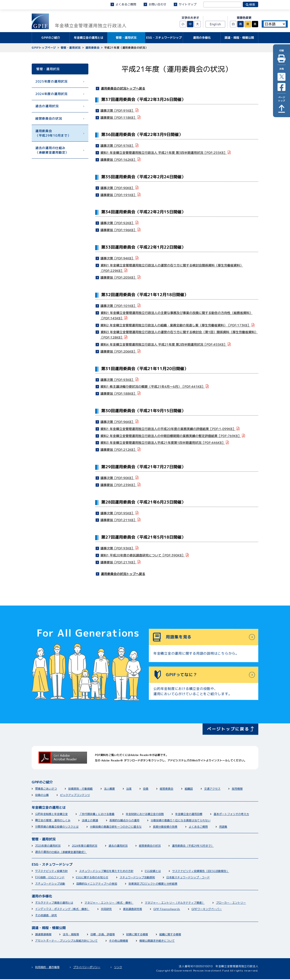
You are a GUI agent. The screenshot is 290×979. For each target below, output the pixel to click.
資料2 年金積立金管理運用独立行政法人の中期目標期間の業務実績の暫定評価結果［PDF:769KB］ (171, 435)
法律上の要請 (90, 820)
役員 (145, 788)
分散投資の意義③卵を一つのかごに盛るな (116, 826)
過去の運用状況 (47, 106)
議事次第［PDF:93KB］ (118, 379)
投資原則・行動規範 (80, 788)
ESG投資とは (153, 871)
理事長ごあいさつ (46, 788)
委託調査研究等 (132, 909)
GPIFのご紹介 (42, 782)
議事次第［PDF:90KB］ (118, 187)
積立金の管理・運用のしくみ (52, 820)
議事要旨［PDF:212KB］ (119, 449)
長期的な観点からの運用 (124, 820)
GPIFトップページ (44, 48)
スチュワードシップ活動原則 (137, 877)
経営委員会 (166, 788)
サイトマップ (187, 4)
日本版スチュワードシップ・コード (188, 877)
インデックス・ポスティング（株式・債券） (62, 909)
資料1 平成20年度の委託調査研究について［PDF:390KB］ (143, 555)
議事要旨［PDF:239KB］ (119, 484)
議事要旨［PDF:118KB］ (119, 117)
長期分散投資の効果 (165, 826)
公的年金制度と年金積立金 (51, 814)
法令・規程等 (71, 934)
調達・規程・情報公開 (49, 928)
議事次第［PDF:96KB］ (118, 422)
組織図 (189, 788)
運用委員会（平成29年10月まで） (53, 133)
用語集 (223, 826)
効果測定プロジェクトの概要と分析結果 (152, 883)
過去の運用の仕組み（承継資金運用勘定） (52, 149)
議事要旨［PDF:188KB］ (119, 393)
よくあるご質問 (126, 4)
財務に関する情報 (137, 934)
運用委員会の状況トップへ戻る (123, 88)
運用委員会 (92, 48)
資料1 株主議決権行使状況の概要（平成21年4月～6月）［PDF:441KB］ (153, 386)
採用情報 (237, 788)
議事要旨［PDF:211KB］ (119, 520)
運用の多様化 (42, 896)
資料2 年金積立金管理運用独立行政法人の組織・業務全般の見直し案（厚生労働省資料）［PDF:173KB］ (176, 325)
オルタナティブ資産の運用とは (54, 902)
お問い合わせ (157, 4)
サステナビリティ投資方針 (51, 871)
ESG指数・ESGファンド (50, 877)
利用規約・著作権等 (47, 967)
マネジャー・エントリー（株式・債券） (109, 902)
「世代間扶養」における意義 (96, 814)
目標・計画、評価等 (102, 934)
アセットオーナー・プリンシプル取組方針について (66, 940)
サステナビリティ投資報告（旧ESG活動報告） (200, 871)
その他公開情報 (118, 940)
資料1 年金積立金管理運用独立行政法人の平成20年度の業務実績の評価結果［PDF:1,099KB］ (168, 428)
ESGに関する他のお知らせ (92, 877)
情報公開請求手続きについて (157, 940)
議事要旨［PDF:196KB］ (119, 230)
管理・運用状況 (71, 48)
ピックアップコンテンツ (75, 795)
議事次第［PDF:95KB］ (118, 513)
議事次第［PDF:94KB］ (118, 258)
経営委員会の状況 (48, 118)
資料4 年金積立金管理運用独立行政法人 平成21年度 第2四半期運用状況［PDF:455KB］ (164, 344)
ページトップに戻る (228, 729)
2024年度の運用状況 (51, 93)
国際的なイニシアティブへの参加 (96, 883)
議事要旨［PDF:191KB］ (119, 194)
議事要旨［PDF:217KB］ (119, 562)
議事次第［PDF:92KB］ (118, 223)
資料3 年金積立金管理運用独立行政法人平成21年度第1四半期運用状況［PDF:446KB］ (163, 442)
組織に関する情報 (170, 934)
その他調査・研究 (46, 915)
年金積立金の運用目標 (188, 814)
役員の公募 (42, 795)
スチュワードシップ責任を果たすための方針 (106, 871)
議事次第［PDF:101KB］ (119, 306)
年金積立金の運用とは (49, 808)
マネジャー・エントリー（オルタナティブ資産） (175, 902)
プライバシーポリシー (86, 967)
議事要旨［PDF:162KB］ (119, 159)
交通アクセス (212, 788)
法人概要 (109, 788)
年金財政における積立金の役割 (145, 814)
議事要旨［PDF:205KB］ (119, 277)
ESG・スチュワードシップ (52, 865)
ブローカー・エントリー (231, 902)
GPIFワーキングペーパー (206, 909)
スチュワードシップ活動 (50, 883)
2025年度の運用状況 (51, 81)
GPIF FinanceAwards (166, 909)
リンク (118, 967)
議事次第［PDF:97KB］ (118, 145)
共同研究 (106, 909)
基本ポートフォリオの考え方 (231, 814)
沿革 (129, 788)
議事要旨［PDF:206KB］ (119, 351)
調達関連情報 (43, 934)
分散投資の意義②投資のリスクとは (57, 826)
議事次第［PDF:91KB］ (118, 110)
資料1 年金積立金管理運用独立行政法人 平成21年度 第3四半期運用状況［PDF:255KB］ (164, 152)
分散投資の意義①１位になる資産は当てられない (180, 820)
